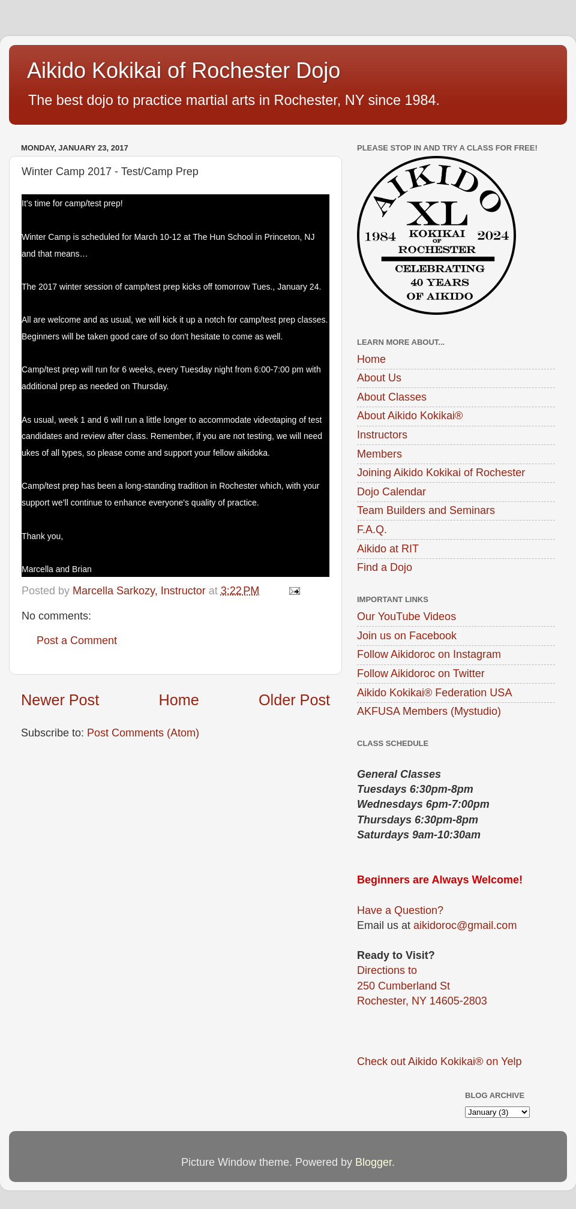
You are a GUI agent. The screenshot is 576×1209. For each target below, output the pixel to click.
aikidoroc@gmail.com (465, 925)
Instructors (382, 435)
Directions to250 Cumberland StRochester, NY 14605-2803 (422, 985)
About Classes (392, 397)
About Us (379, 378)
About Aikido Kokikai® (410, 416)
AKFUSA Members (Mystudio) (429, 711)
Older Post (294, 699)
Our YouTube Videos (406, 616)
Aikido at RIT (388, 549)
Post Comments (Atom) (143, 733)
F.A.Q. (372, 530)
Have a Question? (400, 910)
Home (179, 699)
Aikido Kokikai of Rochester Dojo (183, 70)
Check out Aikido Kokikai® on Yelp (439, 1061)
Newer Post (60, 699)
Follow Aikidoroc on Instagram (429, 654)
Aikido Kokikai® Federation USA (434, 693)
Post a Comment (77, 640)
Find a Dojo (384, 567)
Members (379, 454)
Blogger (373, 1162)
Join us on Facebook (407, 636)
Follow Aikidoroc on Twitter (421, 673)
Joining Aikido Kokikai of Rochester (441, 473)
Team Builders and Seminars (426, 510)
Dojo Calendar (391, 492)
